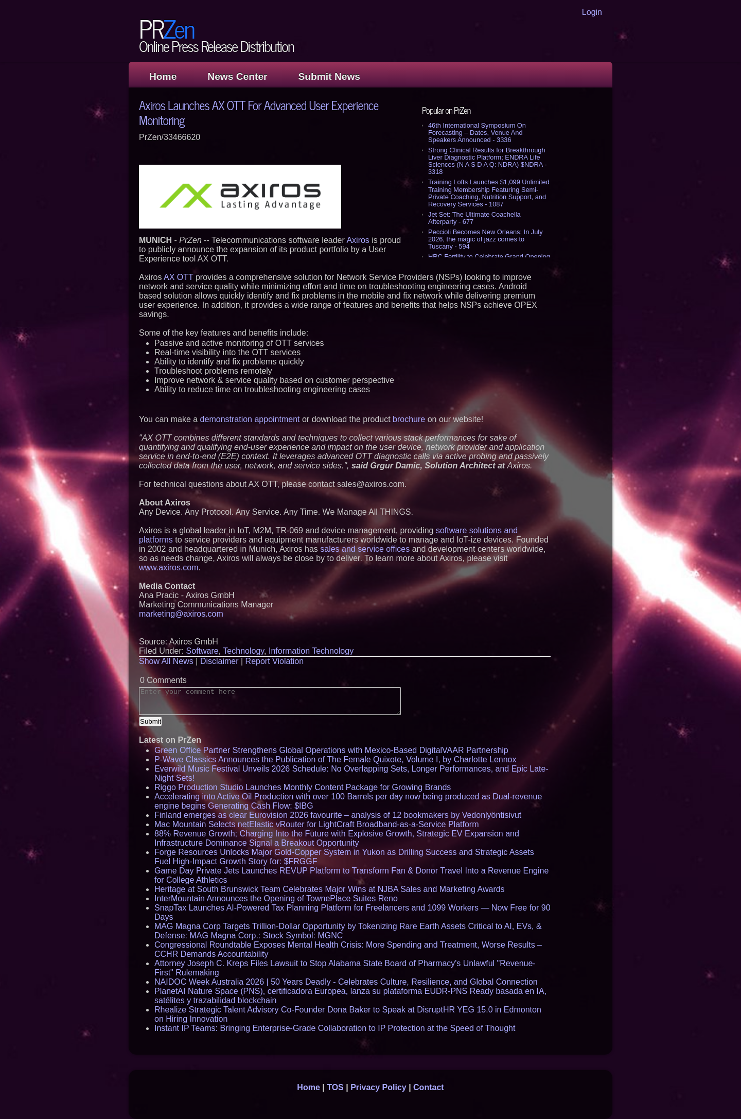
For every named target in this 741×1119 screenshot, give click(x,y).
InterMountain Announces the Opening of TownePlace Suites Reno (276, 898)
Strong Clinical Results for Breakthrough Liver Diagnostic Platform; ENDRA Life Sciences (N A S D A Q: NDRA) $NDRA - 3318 (487, 161)
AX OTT (178, 277)
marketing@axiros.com (181, 613)
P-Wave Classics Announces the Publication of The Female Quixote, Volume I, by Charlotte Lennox (335, 759)
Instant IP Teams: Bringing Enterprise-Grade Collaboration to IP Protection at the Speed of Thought (334, 1028)
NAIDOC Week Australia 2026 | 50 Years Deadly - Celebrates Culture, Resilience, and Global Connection (346, 981)
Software (202, 650)
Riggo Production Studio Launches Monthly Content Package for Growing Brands (302, 787)
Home (163, 76)
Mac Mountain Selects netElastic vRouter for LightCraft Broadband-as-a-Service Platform (316, 824)
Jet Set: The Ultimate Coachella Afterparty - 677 (474, 218)
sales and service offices (365, 549)
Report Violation (274, 661)
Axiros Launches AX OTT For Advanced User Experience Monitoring (258, 112)
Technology (243, 650)
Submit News (329, 76)
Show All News (166, 661)
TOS (335, 1087)
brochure (409, 419)
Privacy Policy (378, 1087)
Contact (428, 1087)
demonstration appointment (250, 419)
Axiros (357, 240)
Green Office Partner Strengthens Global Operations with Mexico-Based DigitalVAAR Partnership (331, 750)
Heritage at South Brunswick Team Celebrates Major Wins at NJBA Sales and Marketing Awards (329, 889)
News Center (237, 76)
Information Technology (311, 650)
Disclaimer (219, 661)
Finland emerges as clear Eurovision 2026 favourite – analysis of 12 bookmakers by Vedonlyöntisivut (337, 815)
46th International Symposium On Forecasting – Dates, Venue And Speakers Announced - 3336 (477, 132)
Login (592, 12)
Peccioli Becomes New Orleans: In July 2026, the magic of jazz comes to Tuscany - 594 (485, 239)
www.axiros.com (169, 567)
